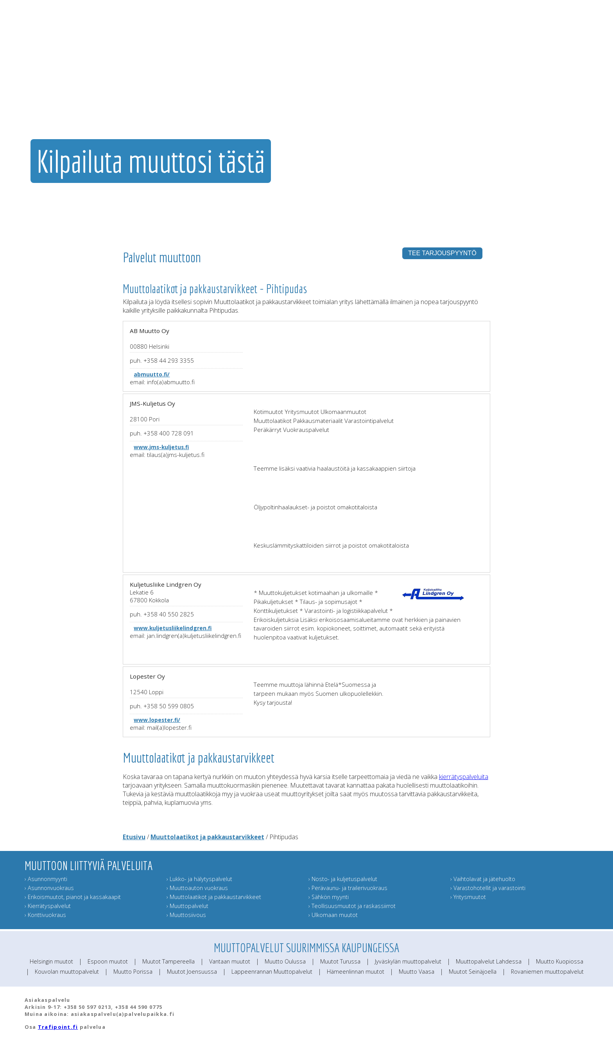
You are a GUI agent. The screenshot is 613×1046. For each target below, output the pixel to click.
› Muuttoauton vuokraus (197, 888)
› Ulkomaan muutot (333, 915)
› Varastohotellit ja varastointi (487, 888)
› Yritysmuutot (468, 897)
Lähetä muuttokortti (532, 92)
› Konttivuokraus (45, 915)
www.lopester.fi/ (157, 720)
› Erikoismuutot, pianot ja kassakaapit (73, 897)
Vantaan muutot (229, 961)
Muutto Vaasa (416, 971)
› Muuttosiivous (186, 915)
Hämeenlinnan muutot (355, 971)
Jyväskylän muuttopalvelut (408, 961)
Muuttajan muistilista (480, 92)
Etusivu (134, 837)
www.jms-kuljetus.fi (161, 447)
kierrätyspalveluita (463, 776)
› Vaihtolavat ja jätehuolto (482, 879)
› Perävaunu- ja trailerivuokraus (347, 888)
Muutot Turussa (340, 961)
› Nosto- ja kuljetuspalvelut (342, 879)
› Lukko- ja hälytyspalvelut (199, 879)
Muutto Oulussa (285, 961)
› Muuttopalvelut (187, 906)
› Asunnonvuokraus (49, 888)
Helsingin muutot (51, 961)
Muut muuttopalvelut (424, 92)
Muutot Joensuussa (192, 971)
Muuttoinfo (577, 92)
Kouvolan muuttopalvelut (67, 971)
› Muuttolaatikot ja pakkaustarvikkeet (214, 897)
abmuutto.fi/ (152, 374)
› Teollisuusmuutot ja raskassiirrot (352, 906)
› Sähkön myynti (328, 897)
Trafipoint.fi (58, 1026)
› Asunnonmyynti (46, 879)
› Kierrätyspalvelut (48, 906)
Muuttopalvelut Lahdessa (489, 961)
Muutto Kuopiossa (559, 961)
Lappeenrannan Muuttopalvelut (271, 971)
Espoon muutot (108, 961)
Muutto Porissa (132, 971)
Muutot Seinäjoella (472, 971)
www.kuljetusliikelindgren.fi (173, 628)
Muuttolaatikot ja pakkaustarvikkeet (207, 837)
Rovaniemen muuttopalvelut (547, 971)
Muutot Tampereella (168, 961)
